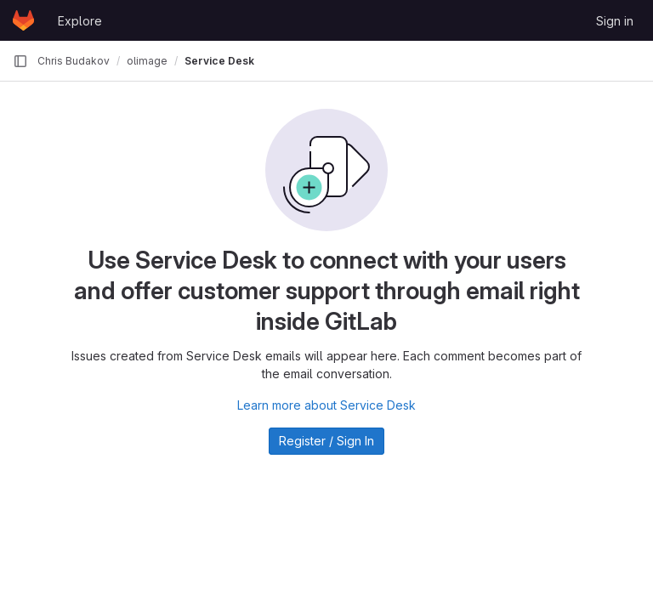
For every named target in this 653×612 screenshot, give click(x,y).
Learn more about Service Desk (326, 405)
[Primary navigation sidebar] (20, 61)
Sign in (614, 21)
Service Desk (219, 60)
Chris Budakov (73, 60)
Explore (80, 21)
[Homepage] (23, 20)
